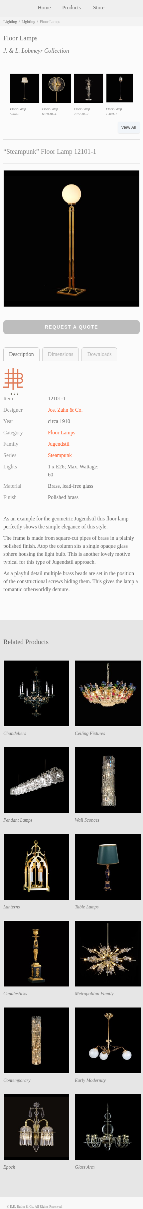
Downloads (99, 354)
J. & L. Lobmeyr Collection (36, 50)
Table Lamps (86, 906)
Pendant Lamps (18, 820)
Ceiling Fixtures (90, 733)
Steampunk (60, 455)
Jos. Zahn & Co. (65, 410)
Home (44, 7)
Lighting (10, 21)
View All (128, 127)
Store (98, 7)
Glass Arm (84, 1167)
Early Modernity (90, 1080)
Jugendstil (59, 444)
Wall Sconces (87, 820)
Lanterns (11, 906)
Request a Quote (71, 327)
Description (21, 354)
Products (71, 7)
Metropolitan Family (94, 993)
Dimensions (60, 354)
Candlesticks (15, 993)
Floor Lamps (61, 432)
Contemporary (17, 1080)
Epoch (9, 1167)
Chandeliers (14, 733)
